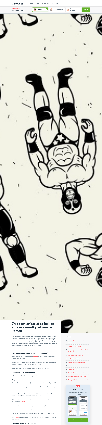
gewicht (17, 417)
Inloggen (87, 3)
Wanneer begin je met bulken (75, 355)
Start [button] (86, 9)
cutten (23, 401)
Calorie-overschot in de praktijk (76, 362)
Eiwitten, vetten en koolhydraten (76, 365)
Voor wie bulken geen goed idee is (77, 376)
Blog (57, 3)
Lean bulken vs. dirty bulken (75, 346)
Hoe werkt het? (45, 3)
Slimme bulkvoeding (73, 369)
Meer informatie (77, 420)
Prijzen (37, 3)
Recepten (31, 3)
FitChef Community (17, 3)
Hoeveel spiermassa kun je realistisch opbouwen (78, 350)
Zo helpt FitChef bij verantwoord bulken (78, 380)
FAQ (52, 3)
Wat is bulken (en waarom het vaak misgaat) (77, 341)
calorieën (35, 356)
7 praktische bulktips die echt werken (78, 373)
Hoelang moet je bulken (74, 358)
